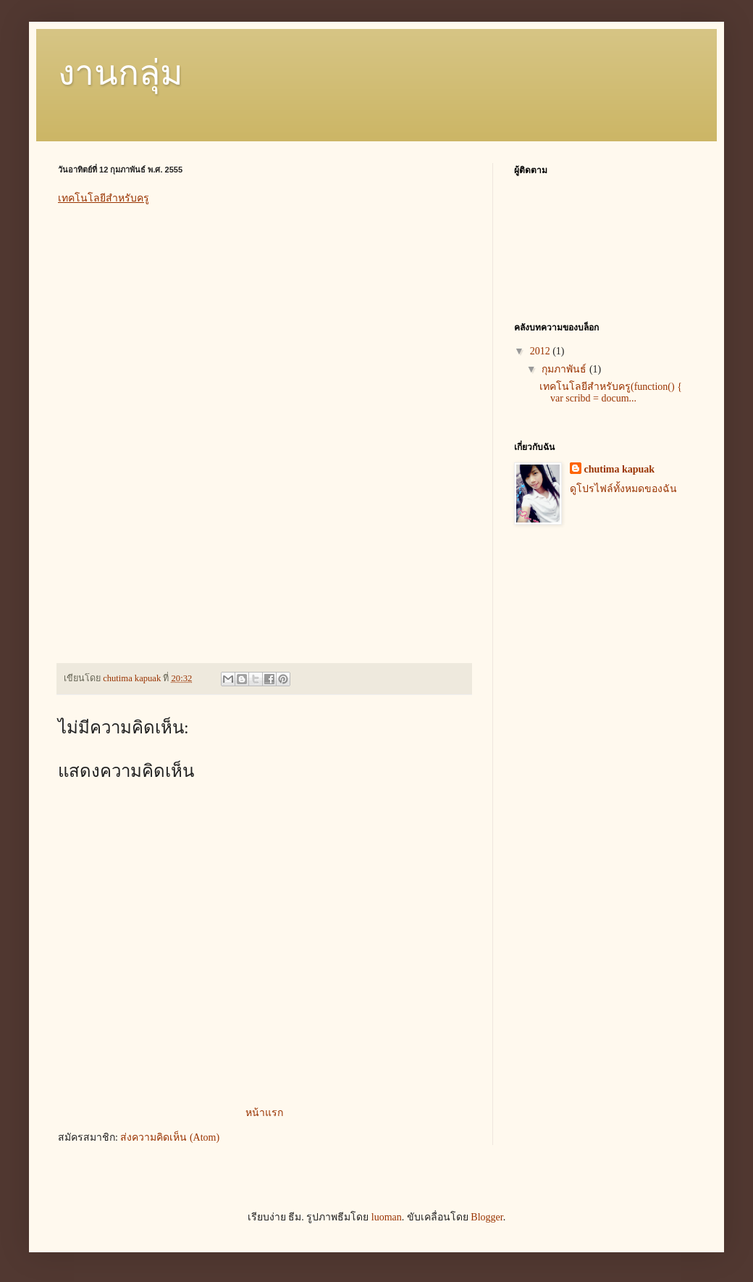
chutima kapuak (619, 469)
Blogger (486, 1217)
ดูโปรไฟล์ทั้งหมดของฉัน (623, 488)
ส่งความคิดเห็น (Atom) (169, 1137)
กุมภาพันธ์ (565, 369)
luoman (386, 1217)
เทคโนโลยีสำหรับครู (103, 198)
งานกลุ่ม (120, 73)
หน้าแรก (264, 1112)
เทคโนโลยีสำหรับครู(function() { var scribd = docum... (610, 392)
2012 (541, 351)
